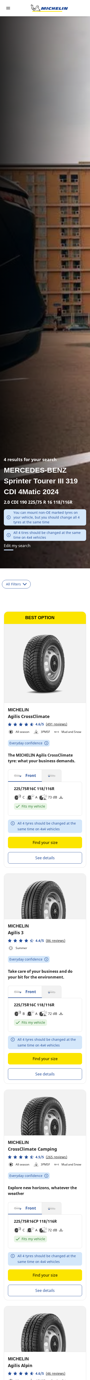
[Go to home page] (49, 8)
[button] (37, 724)
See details (45, 857)
